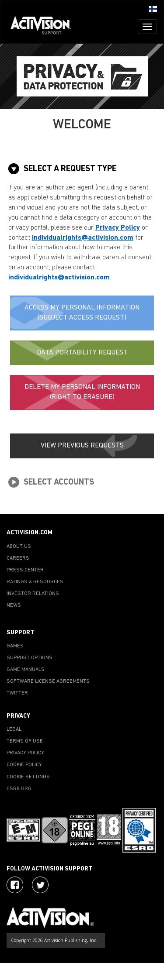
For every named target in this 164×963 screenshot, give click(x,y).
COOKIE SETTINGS (28, 777)
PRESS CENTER (25, 570)
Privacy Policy (117, 227)
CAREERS (18, 558)
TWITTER (17, 693)
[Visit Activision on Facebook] (15, 885)
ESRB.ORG (19, 788)
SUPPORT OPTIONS (29, 657)
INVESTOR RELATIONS (33, 593)
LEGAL (14, 729)
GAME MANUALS (26, 669)
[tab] (82, 168)
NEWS (14, 605)
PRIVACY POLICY (25, 753)
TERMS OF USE (25, 741)
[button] (153, 8)
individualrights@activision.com (82, 237)
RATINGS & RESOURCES (35, 582)
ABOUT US (19, 546)
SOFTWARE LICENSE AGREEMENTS (48, 681)
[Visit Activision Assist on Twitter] (40, 885)
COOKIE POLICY (24, 764)
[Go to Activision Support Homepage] (45, 27)
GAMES (15, 646)
